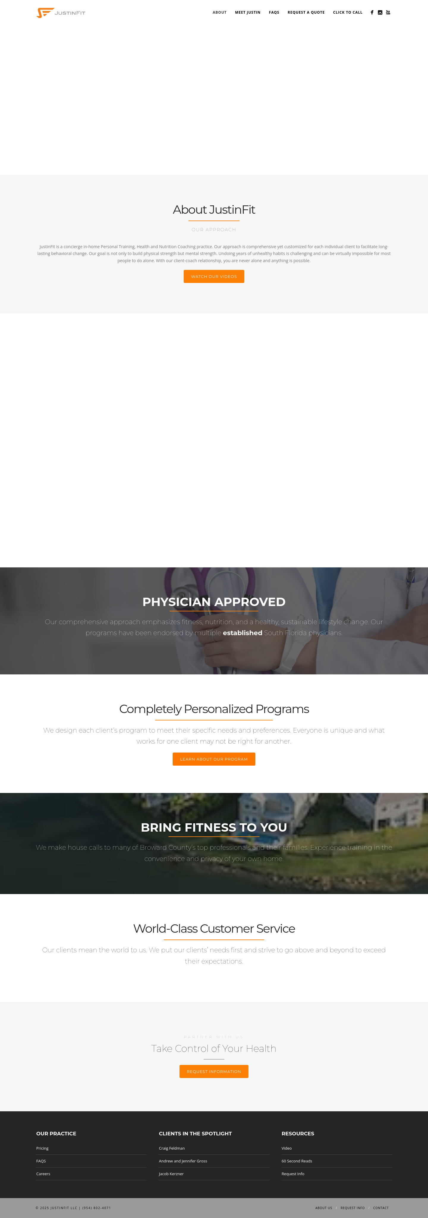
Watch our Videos (214, 276)
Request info (353, 1208)
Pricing (42, 1148)
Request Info (293, 1173)
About (220, 12)
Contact (381, 1208)
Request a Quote (306, 12)
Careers (43, 1173)
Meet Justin (248, 12)
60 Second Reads (297, 1161)
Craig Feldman (172, 1148)
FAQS (274, 12)
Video (287, 1148)
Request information (214, 1071)
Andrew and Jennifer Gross (183, 1161)
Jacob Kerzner (171, 1173)
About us (323, 1208)
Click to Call (348, 12)
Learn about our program (214, 759)
